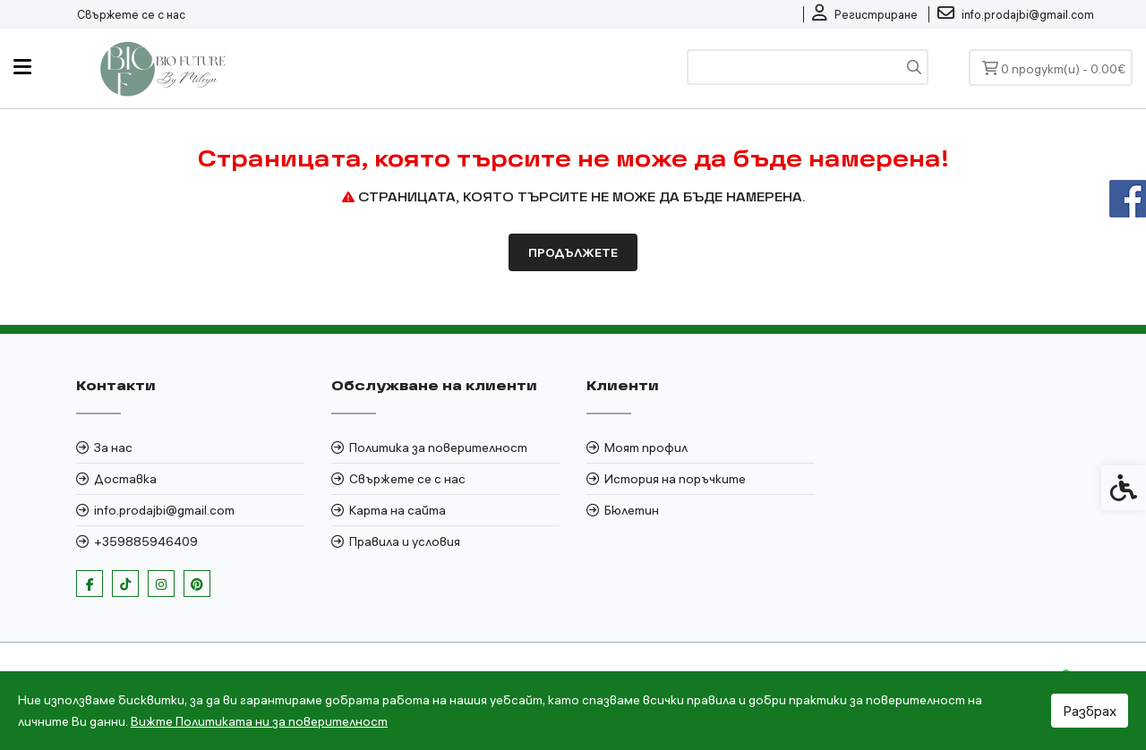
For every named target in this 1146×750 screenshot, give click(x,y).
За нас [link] (113, 447)
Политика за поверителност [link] (438, 447)
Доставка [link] (125, 479)
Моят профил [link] (646, 447)
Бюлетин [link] (631, 510)
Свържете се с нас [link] (131, 14)
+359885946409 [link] (146, 541)
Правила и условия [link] (404, 541)
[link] (865, 14)
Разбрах (1089, 711)
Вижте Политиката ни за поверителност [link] (259, 721)
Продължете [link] (573, 252)
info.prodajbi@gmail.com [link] (164, 510)
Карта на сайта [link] (397, 510)
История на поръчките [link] (675, 479)
